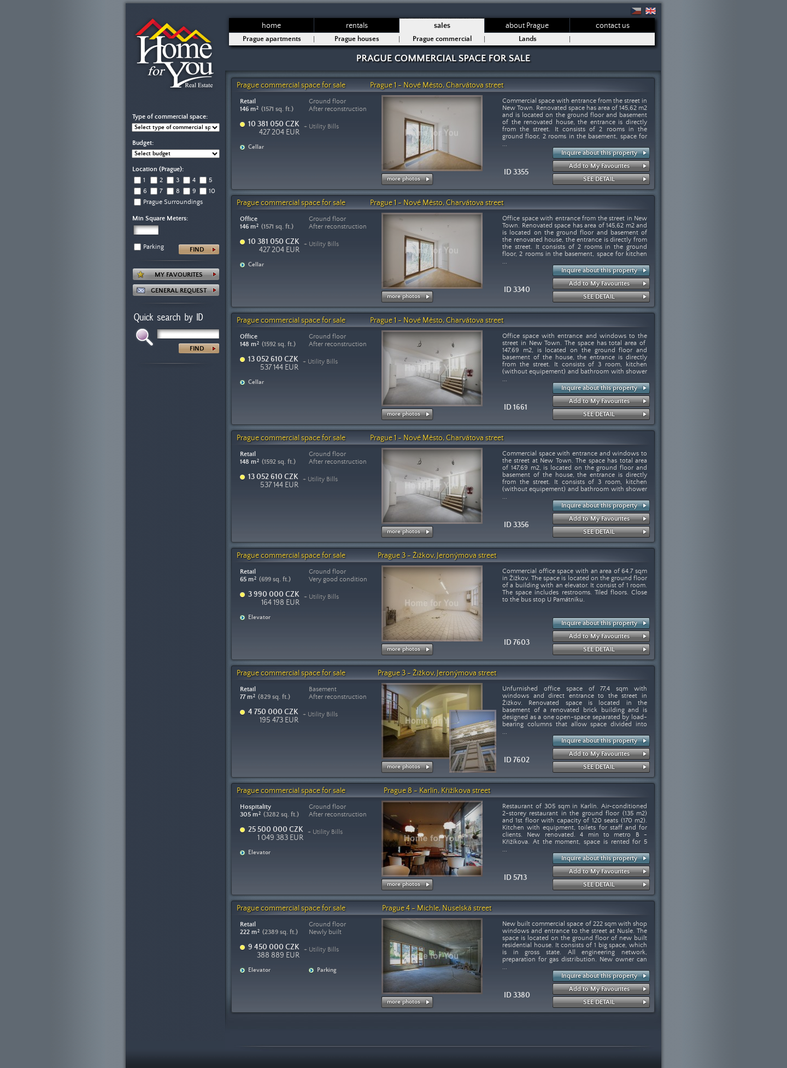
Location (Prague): (158, 169)
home (271, 25)
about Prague (527, 25)
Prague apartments (272, 39)
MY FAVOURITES (179, 274)
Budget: (143, 143)
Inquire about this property (599, 152)
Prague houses (356, 39)
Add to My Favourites (599, 166)
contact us (613, 25)
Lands (528, 39)
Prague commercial (442, 39)
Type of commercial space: (170, 116)
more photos (403, 179)
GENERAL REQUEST (179, 290)
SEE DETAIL (599, 179)
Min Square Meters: (160, 218)
